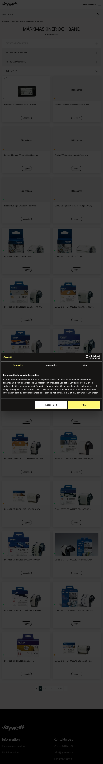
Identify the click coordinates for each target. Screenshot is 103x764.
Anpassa (51, 404)
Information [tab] (51, 365)
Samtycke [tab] (18, 365)
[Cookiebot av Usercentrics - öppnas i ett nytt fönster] (88, 357)
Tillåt (83, 404)
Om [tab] (85, 365)
